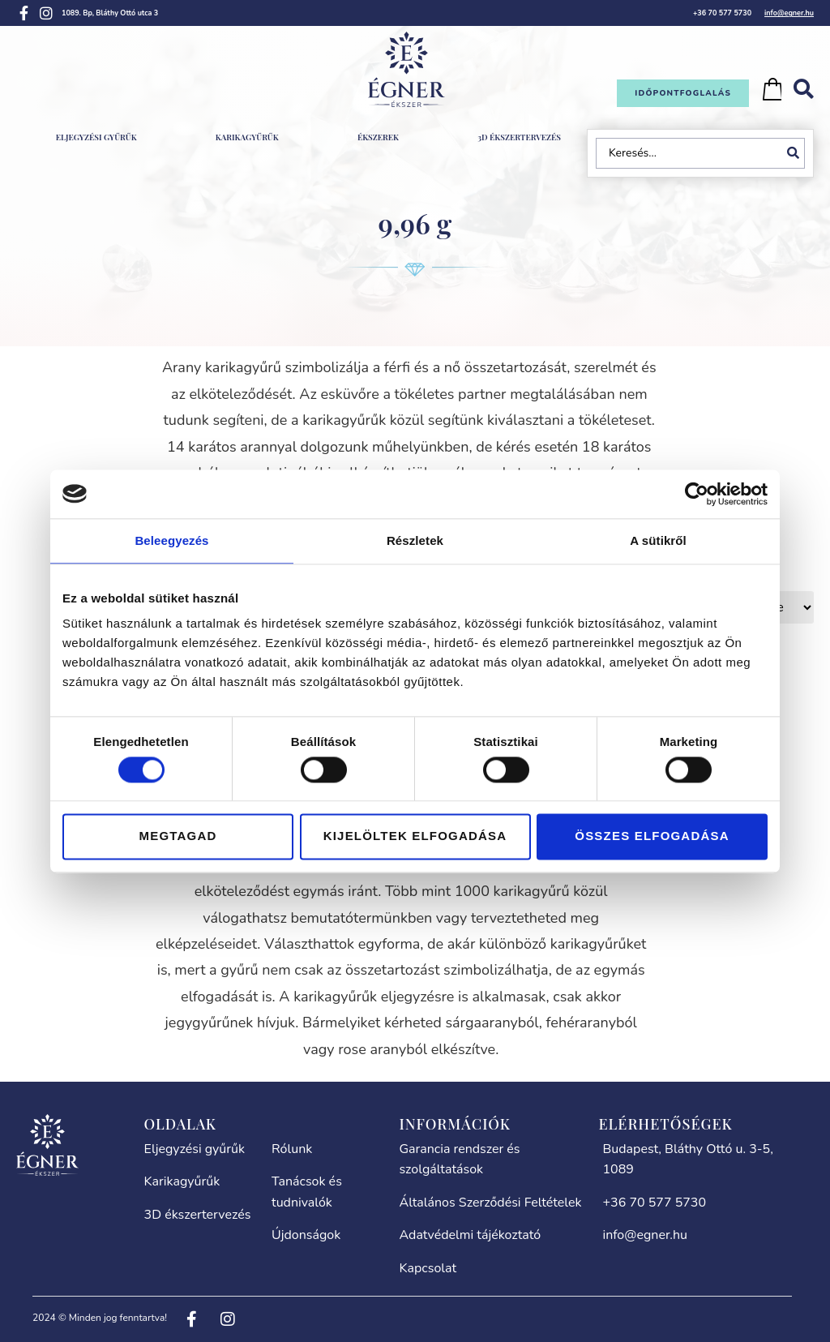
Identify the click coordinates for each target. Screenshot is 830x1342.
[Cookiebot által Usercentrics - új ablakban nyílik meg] (697, 494)
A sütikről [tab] (658, 540)
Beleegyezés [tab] (171, 540)
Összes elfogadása (652, 836)
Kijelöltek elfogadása (415, 836)
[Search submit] (796, 153)
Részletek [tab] (415, 540)
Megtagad (178, 836)
